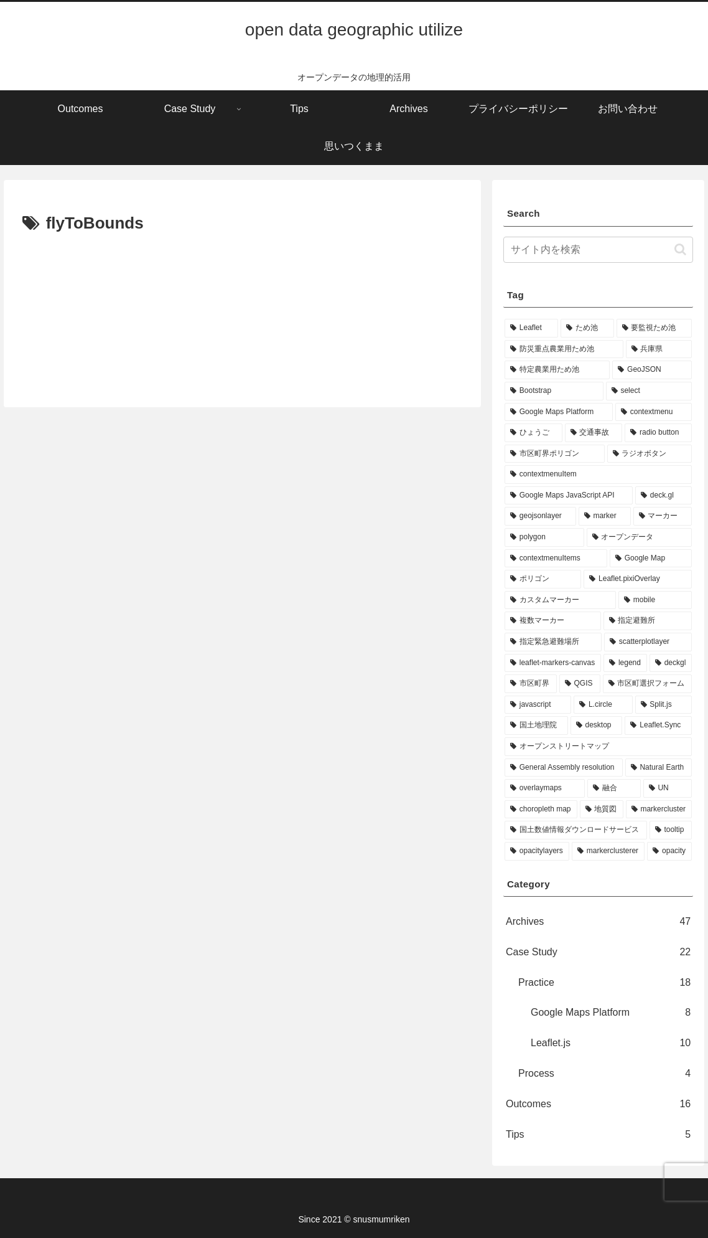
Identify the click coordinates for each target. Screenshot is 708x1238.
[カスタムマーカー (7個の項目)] (560, 600)
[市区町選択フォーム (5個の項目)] (647, 683)
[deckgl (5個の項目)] (671, 663)
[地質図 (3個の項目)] (601, 809)
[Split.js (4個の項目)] (663, 705)
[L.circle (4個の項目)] (603, 705)
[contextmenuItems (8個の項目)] (556, 558)
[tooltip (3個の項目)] (671, 830)
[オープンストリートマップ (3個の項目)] (598, 746)
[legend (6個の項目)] (625, 663)
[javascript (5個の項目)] (538, 705)
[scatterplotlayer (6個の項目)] (648, 642)
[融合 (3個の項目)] (613, 788)
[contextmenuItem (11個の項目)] (598, 474)
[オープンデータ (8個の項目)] (639, 537)
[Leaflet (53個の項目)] (531, 328)
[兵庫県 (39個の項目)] (659, 349)
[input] (598, 250)
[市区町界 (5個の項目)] (531, 683)
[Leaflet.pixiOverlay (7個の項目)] (638, 579)
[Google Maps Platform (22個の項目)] (559, 412)
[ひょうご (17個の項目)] (533, 432)
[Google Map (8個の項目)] (651, 558)
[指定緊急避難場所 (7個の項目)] (553, 642)
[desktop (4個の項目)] (597, 725)
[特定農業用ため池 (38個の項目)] (557, 370)
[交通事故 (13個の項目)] (594, 432)
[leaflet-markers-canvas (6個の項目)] (553, 663)
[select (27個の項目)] (649, 391)
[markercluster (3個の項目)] (659, 809)
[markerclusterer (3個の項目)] (608, 851)
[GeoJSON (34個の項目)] (652, 370)
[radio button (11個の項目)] (658, 432)
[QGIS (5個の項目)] (579, 683)
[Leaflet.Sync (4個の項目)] (658, 725)
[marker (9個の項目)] (605, 516)
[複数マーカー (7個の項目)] (553, 621)
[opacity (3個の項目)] (669, 851)
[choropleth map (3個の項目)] (541, 809)
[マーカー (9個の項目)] (662, 516)
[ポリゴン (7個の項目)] (543, 579)
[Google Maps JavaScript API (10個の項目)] (569, 495)
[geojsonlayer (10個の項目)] (540, 516)
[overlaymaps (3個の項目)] (545, 788)
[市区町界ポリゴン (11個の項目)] (555, 454)
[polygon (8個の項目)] (544, 537)
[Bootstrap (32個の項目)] (554, 391)
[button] (680, 249)
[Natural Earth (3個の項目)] (658, 767)
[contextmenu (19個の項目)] (653, 412)
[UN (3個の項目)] (667, 788)
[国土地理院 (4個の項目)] (536, 725)
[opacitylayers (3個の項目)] (537, 851)
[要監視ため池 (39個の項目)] (654, 328)
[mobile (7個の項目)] (655, 600)
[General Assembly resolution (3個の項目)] (564, 767)
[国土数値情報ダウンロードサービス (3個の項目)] (576, 830)
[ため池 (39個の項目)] (587, 328)
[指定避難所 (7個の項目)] (647, 621)
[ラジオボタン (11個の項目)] (649, 454)
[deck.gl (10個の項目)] (663, 495)
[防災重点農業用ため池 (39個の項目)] (564, 349)
